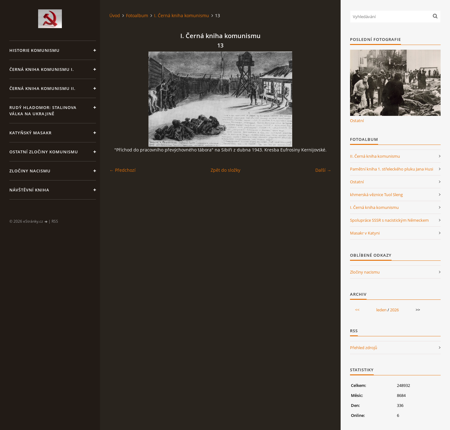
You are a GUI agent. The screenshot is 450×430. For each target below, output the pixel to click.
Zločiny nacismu (30, 171)
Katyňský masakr (30, 133)
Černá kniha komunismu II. (42, 88)
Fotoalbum (137, 15)
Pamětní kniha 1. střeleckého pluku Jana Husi (391, 169)
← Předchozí (122, 170)
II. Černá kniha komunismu (375, 156)
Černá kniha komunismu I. (41, 69)
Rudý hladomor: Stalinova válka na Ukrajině (43, 110)
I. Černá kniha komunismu (181, 15)
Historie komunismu (34, 50)
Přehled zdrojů (363, 347)
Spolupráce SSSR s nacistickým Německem (389, 220)
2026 (394, 310)
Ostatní (357, 120)
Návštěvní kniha (29, 190)
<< (357, 310)
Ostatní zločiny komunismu (43, 152)
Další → (323, 170)
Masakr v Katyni (365, 233)
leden (381, 310)
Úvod (114, 15)
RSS (55, 221)
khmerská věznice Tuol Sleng (376, 194)
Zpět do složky (225, 170)
